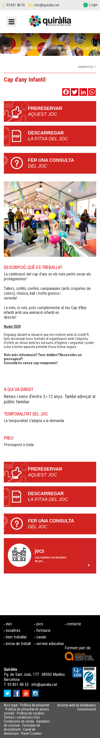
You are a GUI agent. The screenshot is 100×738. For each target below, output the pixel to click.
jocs (39, 623)
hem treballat (16, 637)
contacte (74, 623)
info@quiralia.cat (46, 5)
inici (9, 623)
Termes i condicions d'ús (22, 717)
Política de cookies (30, 713)
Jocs (16, 48)
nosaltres (13, 630)
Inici (7, 48)
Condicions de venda (19, 721)
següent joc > (87, 66)
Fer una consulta (62, 163)
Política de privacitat (34, 705)
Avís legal (11, 705)
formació (43, 630)
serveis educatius (50, 643)
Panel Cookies (31, 733)
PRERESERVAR (62, 111)
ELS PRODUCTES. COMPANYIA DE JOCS (51, 48)
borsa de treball (18, 643)
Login (93, 5)
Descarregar (62, 136)
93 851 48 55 (15, 5)
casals (41, 637)
